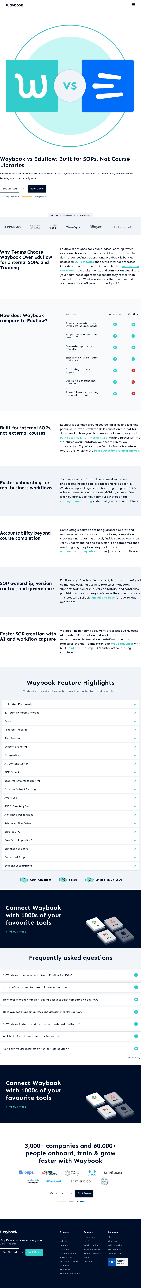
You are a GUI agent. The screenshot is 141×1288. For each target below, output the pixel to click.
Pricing (63, 1242)
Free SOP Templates (70, 1274)
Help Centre (90, 1238)
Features (64, 1246)
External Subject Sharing (20, 789)
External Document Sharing (22, 781)
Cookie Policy (114, 1254)
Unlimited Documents (18, 704)
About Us (112, 1242)
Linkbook (64, 1266)
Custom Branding (15, 747)
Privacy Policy (115, 1246)
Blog (110, 1238)
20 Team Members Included (22, 713)
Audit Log (10, 798)
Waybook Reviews (93, 1250)
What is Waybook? (69, 1262)
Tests (7, 721)
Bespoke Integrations (18, 866)
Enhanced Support (16, 849)
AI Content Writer (16, 764)
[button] (133, 4)
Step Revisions (13, 738)
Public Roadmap (92, 1246)
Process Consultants (93, 1254)
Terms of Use (114, 1250)
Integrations (12, 755)
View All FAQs (133, 1057)
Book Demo (38, 188)
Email (86, 1242)
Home (63, 1238)
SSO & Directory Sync (17, 806)
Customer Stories (68, 1254)
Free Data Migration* (18, 840)
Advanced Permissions (18, 815)
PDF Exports (12, 772)
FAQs (86, 1258)
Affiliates (88, 1262)
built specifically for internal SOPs (83, 438)
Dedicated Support (16, 857)
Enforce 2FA (12, 832)
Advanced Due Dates (17, 823)
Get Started (10, 188)
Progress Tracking (16, 730)
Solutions (64, 1250)
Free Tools (65, 1270)
